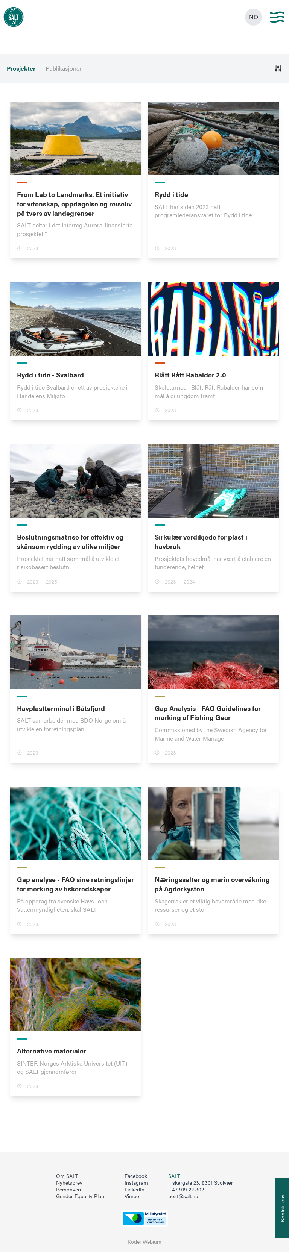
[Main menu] (277, 17)
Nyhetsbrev (69, 1182)
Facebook (136, 1176)
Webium (152, 1241)
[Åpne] (278, 68)
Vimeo (132, 1196)
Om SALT (67, 1176)
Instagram (136, 1182)
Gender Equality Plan (80, 1196)
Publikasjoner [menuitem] (64, 68)
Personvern (69, 1189)
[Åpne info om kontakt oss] (282, 1208)
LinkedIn (134, 1189)
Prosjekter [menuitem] (21, 68)
